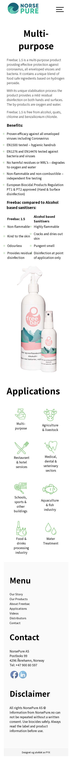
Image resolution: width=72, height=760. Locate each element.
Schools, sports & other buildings (20, 496)
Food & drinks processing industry (21, 538)
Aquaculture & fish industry (50, 496)
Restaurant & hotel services (21, 454)
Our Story (16, 594)
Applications (18, 608)
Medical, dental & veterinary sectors (51, 456)
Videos (14, 613)
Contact (15, 623)
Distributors (18, 618)
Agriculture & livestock (50, 419)
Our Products (19, 599)
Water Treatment (50, 533)
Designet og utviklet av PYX (36, 752)
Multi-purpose (21, 418)
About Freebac (20, 604)
